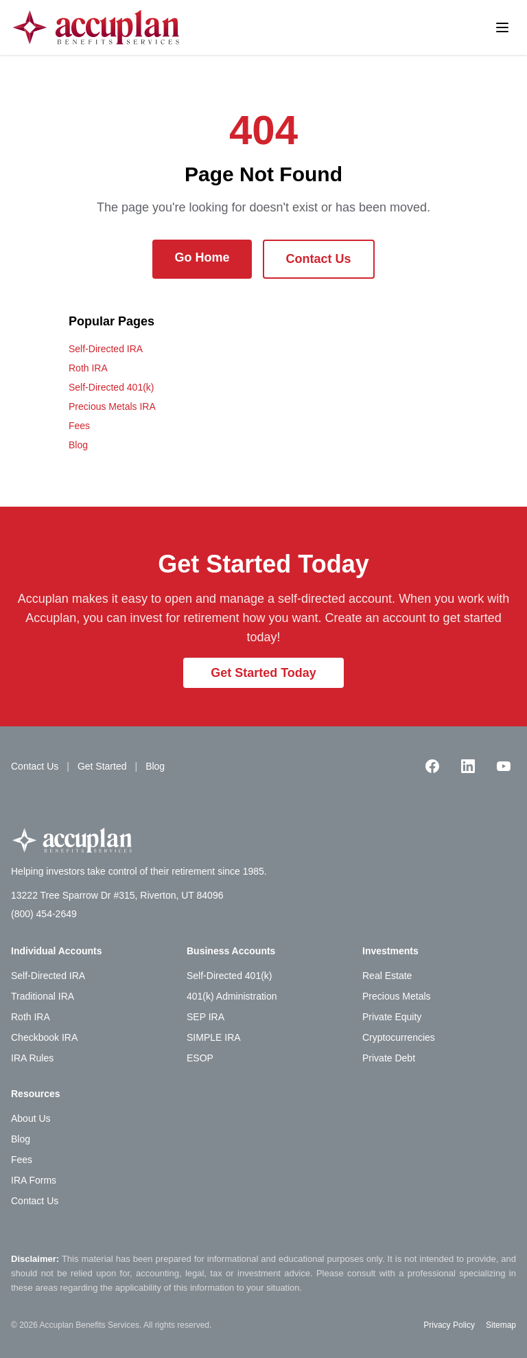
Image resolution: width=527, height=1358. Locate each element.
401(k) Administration (232, 996)
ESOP (200, 1057)
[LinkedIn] (468, 766)
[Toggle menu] (502, 27)
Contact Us (318, 259)
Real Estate (387, 975)
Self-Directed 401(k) (111, 387)
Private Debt (388, 1057)
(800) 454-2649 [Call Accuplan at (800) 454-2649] (44, 913)
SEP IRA (205, 1016)
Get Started (102, 766)
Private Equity (391, 1016)
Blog (78, 444)
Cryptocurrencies (398, 1037)
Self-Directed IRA (106, 348)
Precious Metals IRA (112, 406)
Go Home (201, 257)
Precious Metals (396, 996)
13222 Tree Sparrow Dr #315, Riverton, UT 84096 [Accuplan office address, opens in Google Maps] (117, 895)
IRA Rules (32, 1057)
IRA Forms (33, 1180)
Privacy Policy (449, 1325)
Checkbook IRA (44, 1037)
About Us (31, 1118)
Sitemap (501, 1325)
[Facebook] (432, 766)
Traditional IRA (42, 996)
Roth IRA (88, 367)
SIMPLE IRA (214, 1037)
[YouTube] (503, 766)
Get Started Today (263, 673)
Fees (79, 425)
